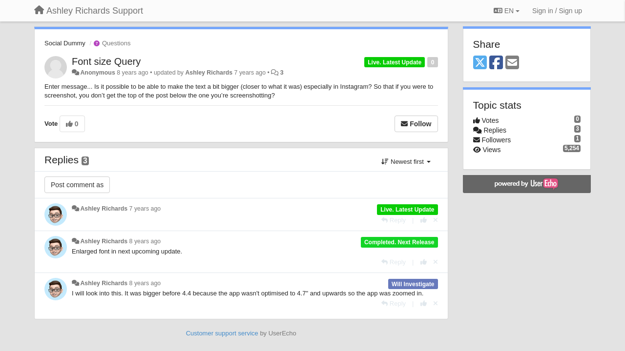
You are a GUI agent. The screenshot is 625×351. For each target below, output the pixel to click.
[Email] (512, 63)
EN (507, 11)
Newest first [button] (405, 161)
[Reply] (393, 220)
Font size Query (106, 61)
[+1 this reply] (423, 220)
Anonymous (97, 72)
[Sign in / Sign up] (557, 10)
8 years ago (145, 241)
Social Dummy (64, 43)
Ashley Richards (208, 72)
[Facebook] (496, 63)
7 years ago (145, 208)
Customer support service (222, 333)
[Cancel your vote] (435, 220)
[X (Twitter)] (480, 63)
